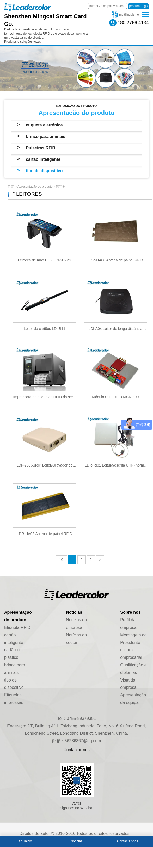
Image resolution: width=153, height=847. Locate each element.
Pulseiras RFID (40, 148)
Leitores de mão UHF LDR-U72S (44, 260)
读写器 (60, 186)
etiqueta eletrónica (44, 125)
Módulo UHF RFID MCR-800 (115, 397)
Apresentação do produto (35, 186)
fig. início (25, 841)
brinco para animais (45, 136)
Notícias (76, 841)
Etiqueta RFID (17, 627)
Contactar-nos (76, 749)
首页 (11, 186)
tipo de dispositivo (44, 171)
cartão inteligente (43, 159)
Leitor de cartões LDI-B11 (44, 329)
